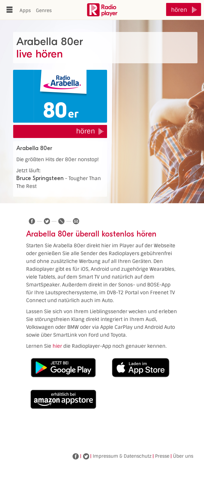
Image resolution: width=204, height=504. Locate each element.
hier (57, 346)
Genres (44, 10)
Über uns (183, 456)
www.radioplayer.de (102, 10)
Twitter (86, 456)
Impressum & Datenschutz (122, 456)
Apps (25, 10)
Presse (162, 456)
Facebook (75, 456)
